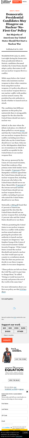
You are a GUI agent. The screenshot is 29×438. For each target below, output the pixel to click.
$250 (23, 328)
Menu (25, 1)
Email (14, 423)
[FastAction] (6, 427)
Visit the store (20, 359)
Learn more (19, 436)
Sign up (17, 428)
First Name (14, 405)
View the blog (14, 380)
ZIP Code (14, 417)
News (17, 11)
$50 (10, 328)
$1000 (7, 331)
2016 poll (14, 205)
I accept (25, 432)
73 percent (16, 170)
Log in (13, 428)
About (12, 11)
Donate (16, 2)
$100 (16, 328)
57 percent (20, 185)
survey (22, 130)
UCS (15, 317)
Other (20, 331)
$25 (4, 328)
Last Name (14, 411)
